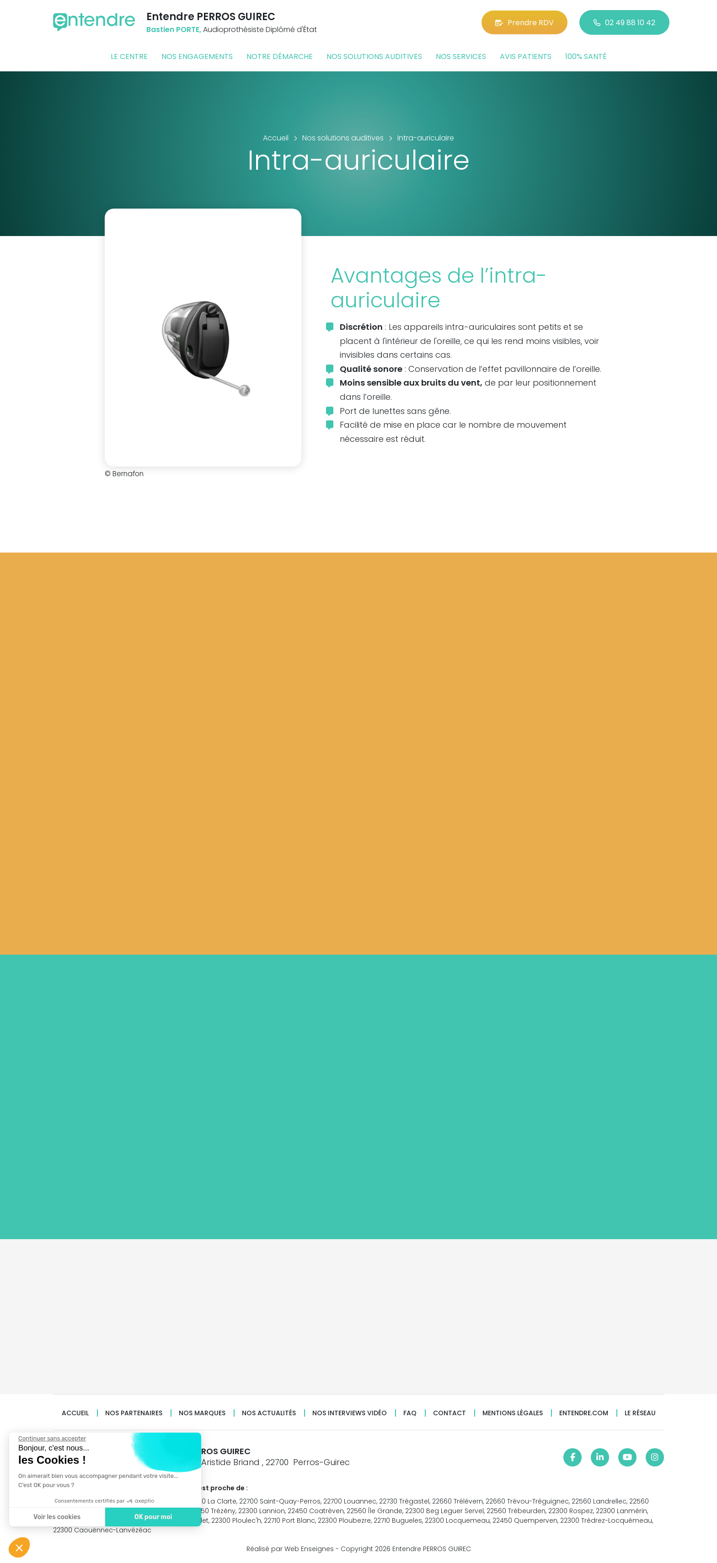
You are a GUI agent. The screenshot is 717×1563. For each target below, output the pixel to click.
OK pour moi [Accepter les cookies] (153, 1517)
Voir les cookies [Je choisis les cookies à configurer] (56, 1517)
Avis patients (525, 56)
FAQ (410, 1413)
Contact (449, 1413)
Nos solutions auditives (374, 56)
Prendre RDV (524, 22)
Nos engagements (197, 56)
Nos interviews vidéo (349, 1413)
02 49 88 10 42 (624, 22)
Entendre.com (583, 1413)
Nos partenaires (133, 1413)
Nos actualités (269, 1413)
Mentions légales (512, 1413)
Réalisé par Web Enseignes (290, 1548)
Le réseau (640, 1413)
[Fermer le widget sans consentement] (52, 1438)
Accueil (75, 1413)
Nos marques (202, 1413)
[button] (19, 1547)
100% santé (586, 56)
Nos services (461, 56)
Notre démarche (279, 56)
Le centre (129, 56)
